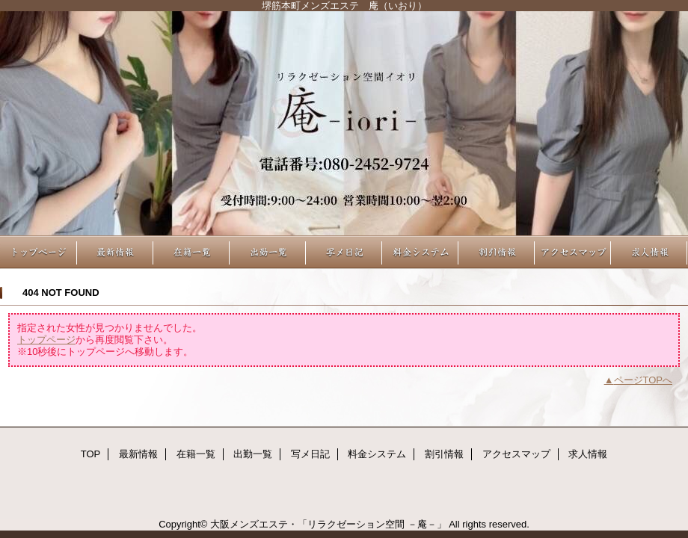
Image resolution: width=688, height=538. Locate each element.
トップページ (46, 339)
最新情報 (115, 252)
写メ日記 (344, 252)
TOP (39, 252)
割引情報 (496, 252)
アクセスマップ (573, 252)
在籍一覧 (191, 252)
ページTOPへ (643, 380)
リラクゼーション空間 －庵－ (344, 123)
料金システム (420, 252)
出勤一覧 (268, 252)
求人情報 (649, 252)
